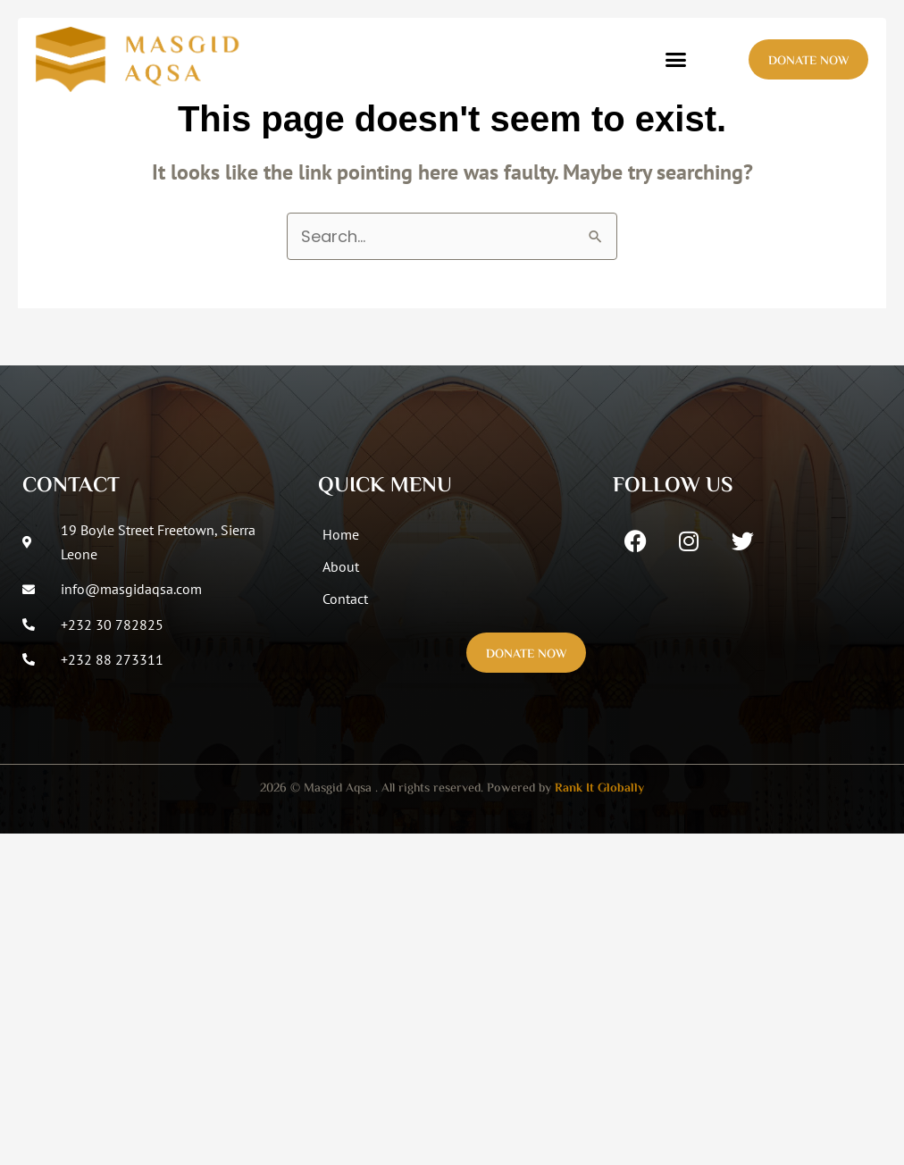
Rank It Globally (599, 789)
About (340, 566)
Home (340, 534)
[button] (676, 60)
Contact (345, 599)
